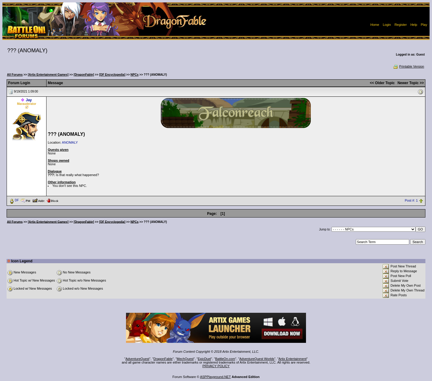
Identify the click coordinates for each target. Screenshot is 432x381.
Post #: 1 (411, 200)
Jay (29, 100)
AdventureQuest (137, 359)
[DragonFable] (84, 74)
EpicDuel (204, 359)
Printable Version (408, 66)
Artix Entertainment (292, 359)
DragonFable (163, 359)
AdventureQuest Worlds (256, 359)
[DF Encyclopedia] (112, 74)
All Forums (14, 74)
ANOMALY (70, 142)
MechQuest (185, 359)
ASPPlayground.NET (215, 377)
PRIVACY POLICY (216, 366)
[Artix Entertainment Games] (48, 74)
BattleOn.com (225, 359)
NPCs (134, 74)
